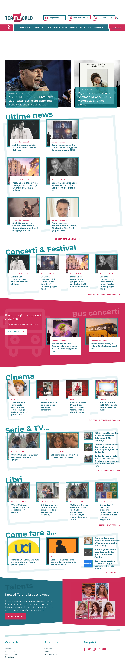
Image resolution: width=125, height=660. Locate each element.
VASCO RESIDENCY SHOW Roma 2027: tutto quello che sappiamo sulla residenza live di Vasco (28, 98)
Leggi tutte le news (65, 239)
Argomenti (54, 18)
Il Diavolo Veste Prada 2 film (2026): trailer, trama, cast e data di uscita (79, 405)
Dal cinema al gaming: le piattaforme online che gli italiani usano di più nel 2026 (19, 406)
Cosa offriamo (79, 18)
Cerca (118, 17)
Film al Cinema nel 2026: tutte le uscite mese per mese (109, 404)
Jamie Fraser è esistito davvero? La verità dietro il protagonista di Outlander (107, 443)
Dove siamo (10, 642)
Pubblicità (9, 647)
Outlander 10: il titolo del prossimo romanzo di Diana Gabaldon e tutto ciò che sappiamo (108, 503)
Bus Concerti (14, 329)
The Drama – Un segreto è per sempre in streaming (48, 404)
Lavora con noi (11, 644)
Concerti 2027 (39, 27)
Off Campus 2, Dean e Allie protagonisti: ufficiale (64, 453)
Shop (104, 18)
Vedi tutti (116, 27)
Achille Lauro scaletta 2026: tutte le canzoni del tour (24, 147)
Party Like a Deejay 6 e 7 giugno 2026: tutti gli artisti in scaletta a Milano (25, 187)
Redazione (48, 642)
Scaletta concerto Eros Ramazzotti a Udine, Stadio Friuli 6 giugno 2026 (64, 187)
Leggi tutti (110, 563)
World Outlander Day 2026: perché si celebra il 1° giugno (24, 455)
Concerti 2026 (24, 27)
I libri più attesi (107, 518)
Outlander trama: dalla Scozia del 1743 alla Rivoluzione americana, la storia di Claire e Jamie (107, 455)
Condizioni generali (11, 656)
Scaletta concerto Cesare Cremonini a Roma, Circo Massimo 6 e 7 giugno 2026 (25, 227)
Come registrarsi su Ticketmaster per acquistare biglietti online (104, 555)
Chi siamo (48, 639)
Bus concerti (54, 27)
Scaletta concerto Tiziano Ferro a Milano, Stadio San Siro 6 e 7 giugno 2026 (64, 227)
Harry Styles (86, 27)
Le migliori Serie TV (106, 463)
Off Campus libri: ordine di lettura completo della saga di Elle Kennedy (107, 433)
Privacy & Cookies (26, 656)
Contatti (8, 639)
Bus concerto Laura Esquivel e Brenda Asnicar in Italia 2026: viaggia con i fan (65, 345)
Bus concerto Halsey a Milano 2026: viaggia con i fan (104, 343)
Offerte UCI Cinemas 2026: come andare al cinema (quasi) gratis (24, 555)
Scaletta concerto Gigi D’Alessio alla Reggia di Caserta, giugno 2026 (64, 147)
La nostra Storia (50, 644)
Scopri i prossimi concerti (102, 292)
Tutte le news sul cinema (102, 418)
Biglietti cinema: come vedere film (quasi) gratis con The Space (63, 555)
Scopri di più (14, 606)
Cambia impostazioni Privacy (43, 656)
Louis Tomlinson (69, 27)
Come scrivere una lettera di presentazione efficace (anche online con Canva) (106, 534)
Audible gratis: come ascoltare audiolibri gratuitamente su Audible (107, 544)
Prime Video (99, 27)
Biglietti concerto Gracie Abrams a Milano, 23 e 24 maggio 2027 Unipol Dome (95, 98)
